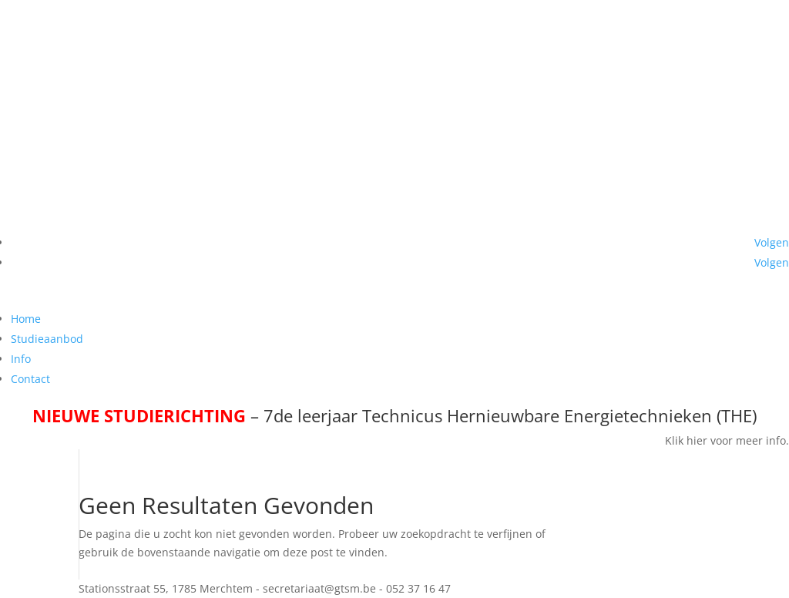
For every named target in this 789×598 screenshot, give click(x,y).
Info (21, 358)
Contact (30, 378)
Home (26, 318)
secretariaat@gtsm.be (656, 299)
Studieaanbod (47, 338)
